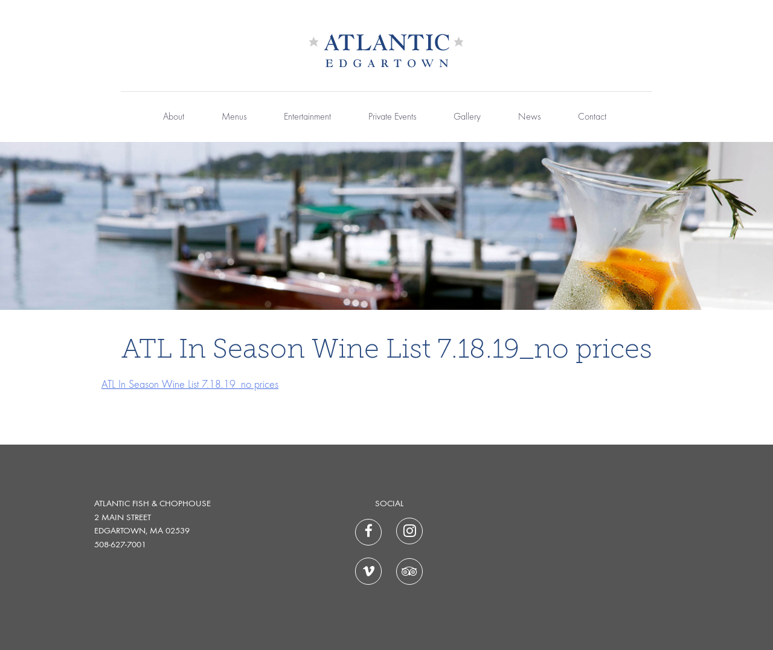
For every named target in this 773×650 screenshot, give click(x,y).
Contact (592, 117)
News (529, 117)
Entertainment (307, 117)
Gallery (467, 117)
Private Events (392, 117)
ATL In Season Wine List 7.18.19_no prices (189, 384)
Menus (234, 117)
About (173, 117)
